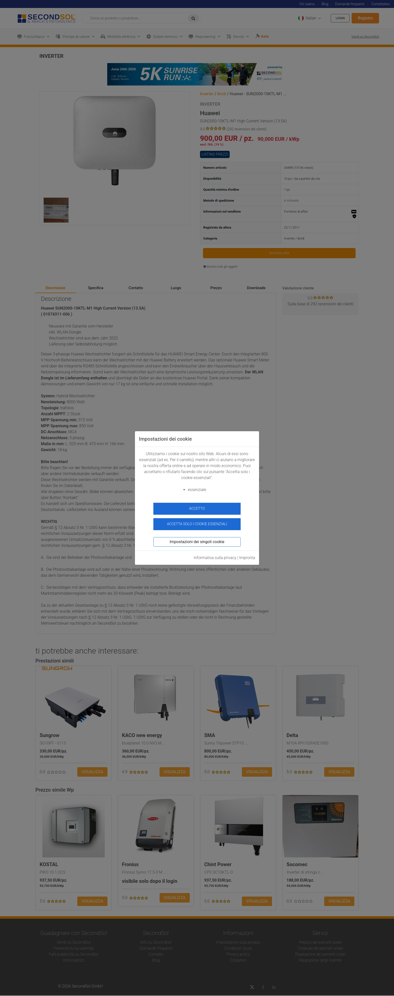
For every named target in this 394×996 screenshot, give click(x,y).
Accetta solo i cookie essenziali (197, 522)
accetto (197, 508)
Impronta (247, 555)
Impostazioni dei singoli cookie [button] (197, 539)
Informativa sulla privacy (215, 555)
